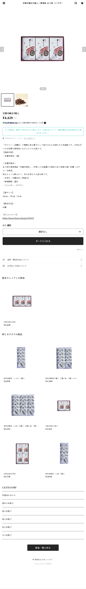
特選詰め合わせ (9, 495)
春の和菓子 (7, 511)
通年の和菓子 (8, 503)
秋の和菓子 (7, 527)
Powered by (43, 564)
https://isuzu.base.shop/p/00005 (18, 218)
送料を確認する (29, 138)
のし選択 (7, 225)
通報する (80, 250)
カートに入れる (43, 241)
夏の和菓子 (7, 519)
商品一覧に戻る (43, 547)
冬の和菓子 (7, 535)
